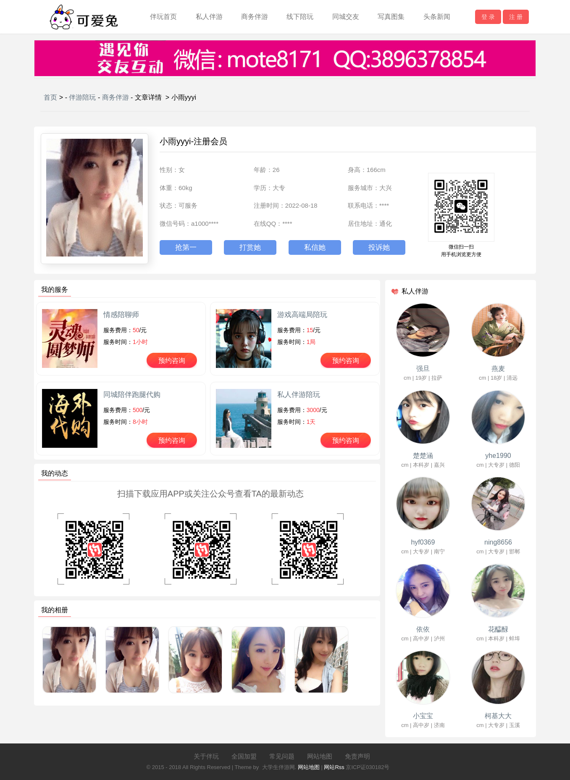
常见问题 (281, 756)
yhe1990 (498, 455)
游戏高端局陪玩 (302, 315)
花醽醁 (498, 629)
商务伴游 (254, 16)
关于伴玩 (206, 756)
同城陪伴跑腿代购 (131, 395)
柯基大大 (498, 715)
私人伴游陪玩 (298, 395)
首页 (50, 97)
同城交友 (345, 16)
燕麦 (498, 368)
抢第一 (186, 247)
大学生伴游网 (278, 767)
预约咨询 (171, 360)
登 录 (488, 16)
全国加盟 (244, 756)
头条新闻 (436, 16)
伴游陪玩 (82, 97)
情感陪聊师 (121, 315)
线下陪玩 (299, 16)
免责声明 (357, 756)
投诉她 (379, 247)
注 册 (516, 16)
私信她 (315, 247)
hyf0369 (423, 542)
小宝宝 (423, 715)
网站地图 (319, 756)
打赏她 (250, 247)
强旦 (423, 368)
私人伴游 (209, 16)
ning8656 (498, 542)
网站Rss (334, 767)
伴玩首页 (163, 16)
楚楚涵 (423, 455)
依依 (423, 629)
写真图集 (391, 16)
